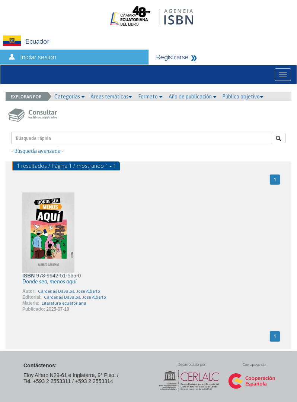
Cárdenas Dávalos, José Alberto (69, 291)
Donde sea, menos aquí (49, 282)
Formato (150, 97)
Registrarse (172, 57)
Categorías (69, 97)
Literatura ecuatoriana (64, 303)
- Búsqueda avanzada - (37, 151)
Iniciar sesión (38, 57)
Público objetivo (243, 97)
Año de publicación (193, 97)
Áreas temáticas (111, 97)
